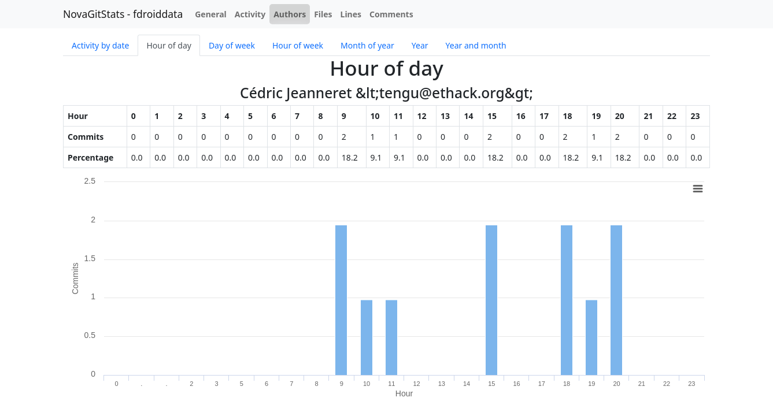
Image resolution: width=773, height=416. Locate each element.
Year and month (476, 45)
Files (323, 14)
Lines (351, 14)
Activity (250, 14)
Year (420, 45)
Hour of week (297, 45)
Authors (289, 14)
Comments (391, 14)
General (211, 14)
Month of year (367, 45)
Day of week (232, 45)
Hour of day (168, 45)
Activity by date (100, 45)
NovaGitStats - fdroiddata (123, 14)
